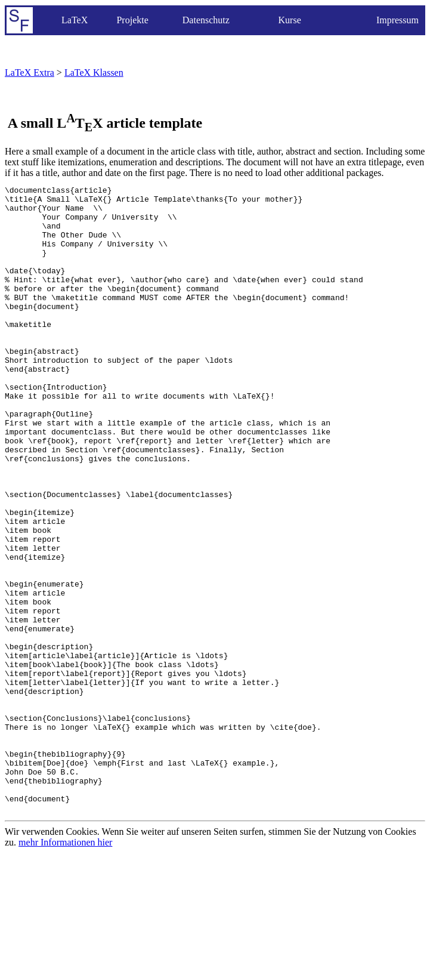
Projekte (132, 20)
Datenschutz (206, 20)
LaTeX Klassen (93, 72)
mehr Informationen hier (65, 967)
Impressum (397, 20)
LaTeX (74, 20)
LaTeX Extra (29, 72)
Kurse (290, 20)
